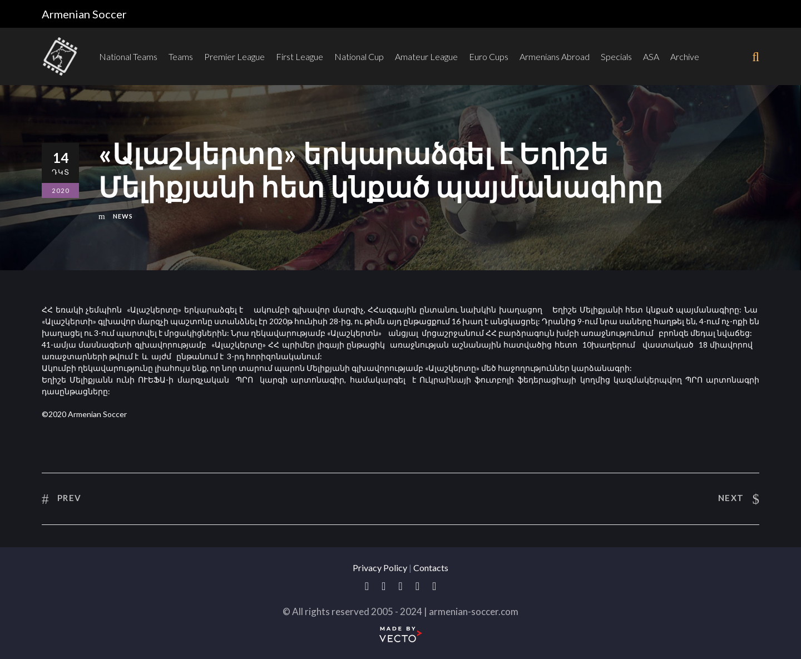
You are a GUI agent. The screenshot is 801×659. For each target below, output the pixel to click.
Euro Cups (488, 56)
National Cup (359, 56)
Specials (616, 56)
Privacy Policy (380, 567)
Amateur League (426, 56)
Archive (684, 56)
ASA (651, 56)
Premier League (234, 56)
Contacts (430, 567)
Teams (181, 56)
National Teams (128, 56)
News (123, 216)
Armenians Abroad (555, 56)
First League (299, 56)
